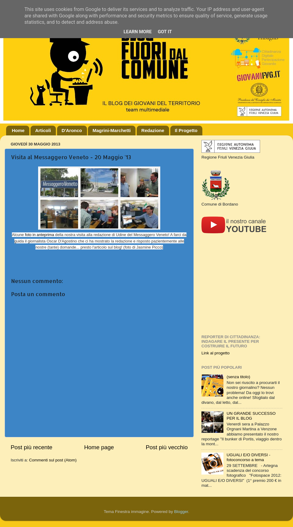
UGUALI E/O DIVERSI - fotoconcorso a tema (248, 457)
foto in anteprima (39, 234)
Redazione (152, 130)
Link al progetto (215, 353)
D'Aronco (72, 130)
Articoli (43, 130)
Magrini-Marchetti (111, 130)
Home (18, 130)
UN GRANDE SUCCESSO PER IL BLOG (251, 416)
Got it (165, 31)
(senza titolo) (238, 377)
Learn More (138, 31)
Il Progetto (186, 130)
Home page (99, 447)
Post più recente (31, 447)
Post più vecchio (167, 447)
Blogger (181, 511)
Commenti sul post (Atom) (53, 460)
